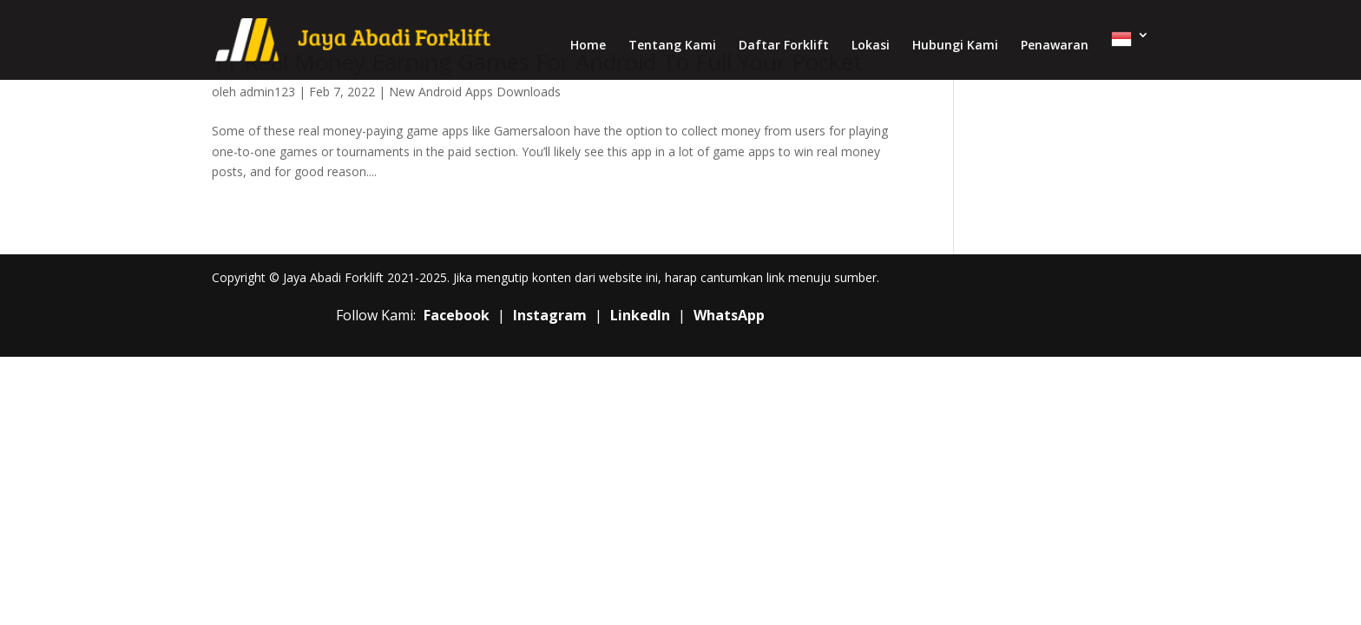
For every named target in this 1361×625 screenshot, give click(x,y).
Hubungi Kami (955, 46)
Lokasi (870, 46)
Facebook (457, 315)
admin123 (267, 91)
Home (588, 46)
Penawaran (1054, 46)
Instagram (550, 315)
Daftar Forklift (784, 46)
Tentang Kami (672, 46)
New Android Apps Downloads (475, 91)
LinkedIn (640, 315)
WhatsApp (729, 315)
